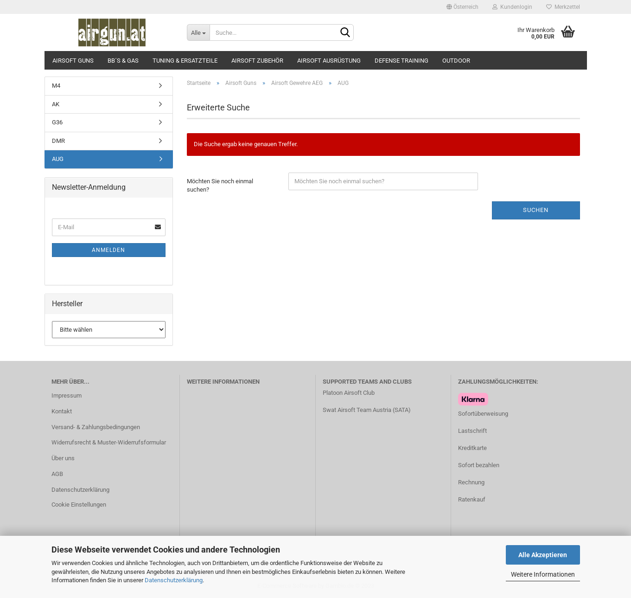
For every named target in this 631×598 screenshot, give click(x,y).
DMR (58, 140)
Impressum (66, 395)
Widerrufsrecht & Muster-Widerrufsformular (108, 442)
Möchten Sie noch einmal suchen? (220, 185)
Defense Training (401, 60)
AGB (57, 473)
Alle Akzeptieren (542, 555)
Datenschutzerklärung (174, 580)
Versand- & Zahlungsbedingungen (95, 427)
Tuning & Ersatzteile (185, 60)
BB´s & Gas (123, 60)
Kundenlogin (512, 7)
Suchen (535, 209)
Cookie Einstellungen (78, 504)
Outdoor (456, 60)
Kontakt (61, 411)
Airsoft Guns (73, 60)
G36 (57, 122)
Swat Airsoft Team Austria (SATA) (367, 409)
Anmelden (108, 250)
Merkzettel (563, 7)
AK (55, 104)
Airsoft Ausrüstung (329, 60)
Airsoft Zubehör (257, 60)
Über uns (63, 458)
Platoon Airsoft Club (349, 392)
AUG (58, 158)
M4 (56, 85)
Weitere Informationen (543, 574)
